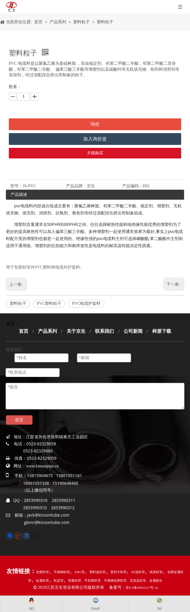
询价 (95, 124)
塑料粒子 (18, 303)
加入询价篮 (95, 138)
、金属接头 (154, 580)
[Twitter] (35, 535)
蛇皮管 (58, 580)
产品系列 (47, 331)
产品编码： (132, 186)
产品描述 (19, 194)
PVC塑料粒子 (49, 303)
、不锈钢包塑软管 (114, 580)
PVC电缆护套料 (86, 303)
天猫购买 (95, 153)
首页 (23, 331)
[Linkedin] (27, 535)
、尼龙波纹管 (136, 580)
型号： (16, 186)
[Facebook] (10, 535)
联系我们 (104, 331)
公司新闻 (133, 331)
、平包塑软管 (91, 580)
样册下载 (161, 331)
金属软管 (42, 580)
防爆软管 (74, 580)
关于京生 (76, 331)
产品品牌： (76, 186)
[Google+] (18, 535)
